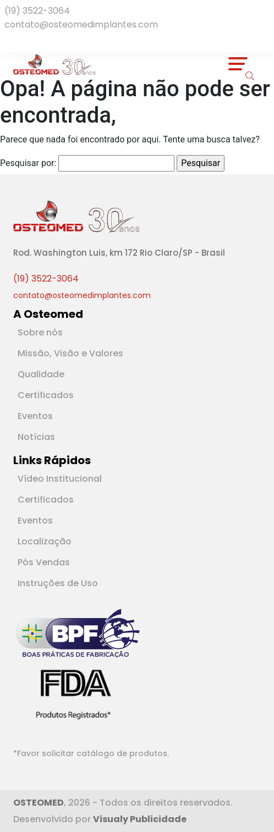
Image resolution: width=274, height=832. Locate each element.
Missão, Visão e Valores (70, 353)
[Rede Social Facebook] (8, 39)
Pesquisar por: (28, 163)
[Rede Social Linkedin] (15, 39)
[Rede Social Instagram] (24, 39)
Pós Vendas (44, 562)
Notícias (36, 437)
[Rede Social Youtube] (20, 39)
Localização (45, 541)
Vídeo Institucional (60, 478)
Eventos (35, 416)
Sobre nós (40, 332)
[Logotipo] (54, 64)
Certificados (46, 395)
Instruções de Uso (58, 583)
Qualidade (41, 374)
